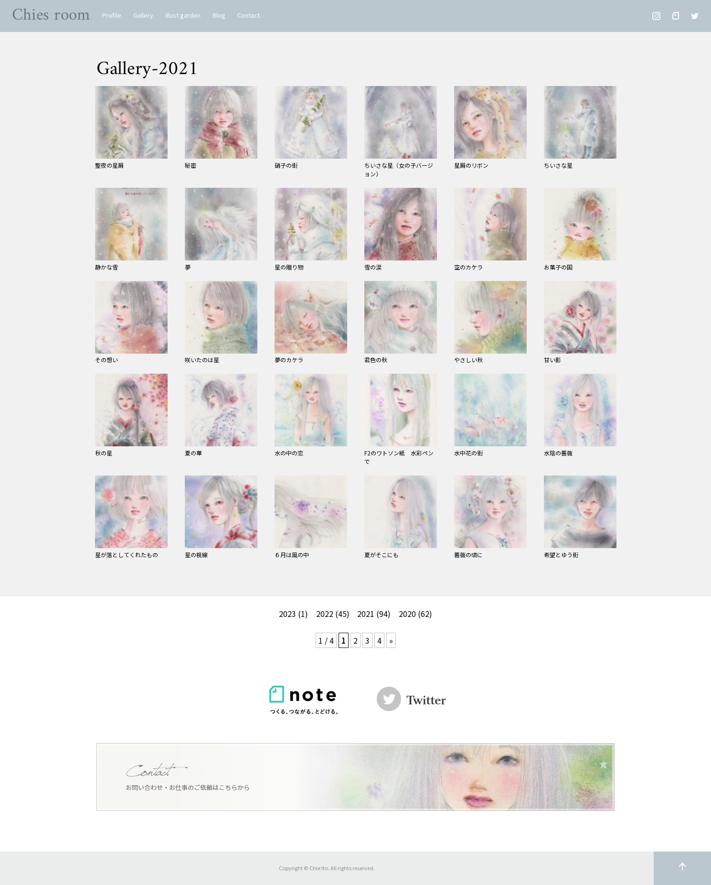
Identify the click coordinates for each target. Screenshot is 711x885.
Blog (218, 15)
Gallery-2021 (147, 69)
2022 (324, 613)
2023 (287, 613)
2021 (365, 613)
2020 (407, 613)
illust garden (183, 15)
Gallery (143, 15)
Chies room (51, 15)
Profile (111, 15)
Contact (248, 15)
